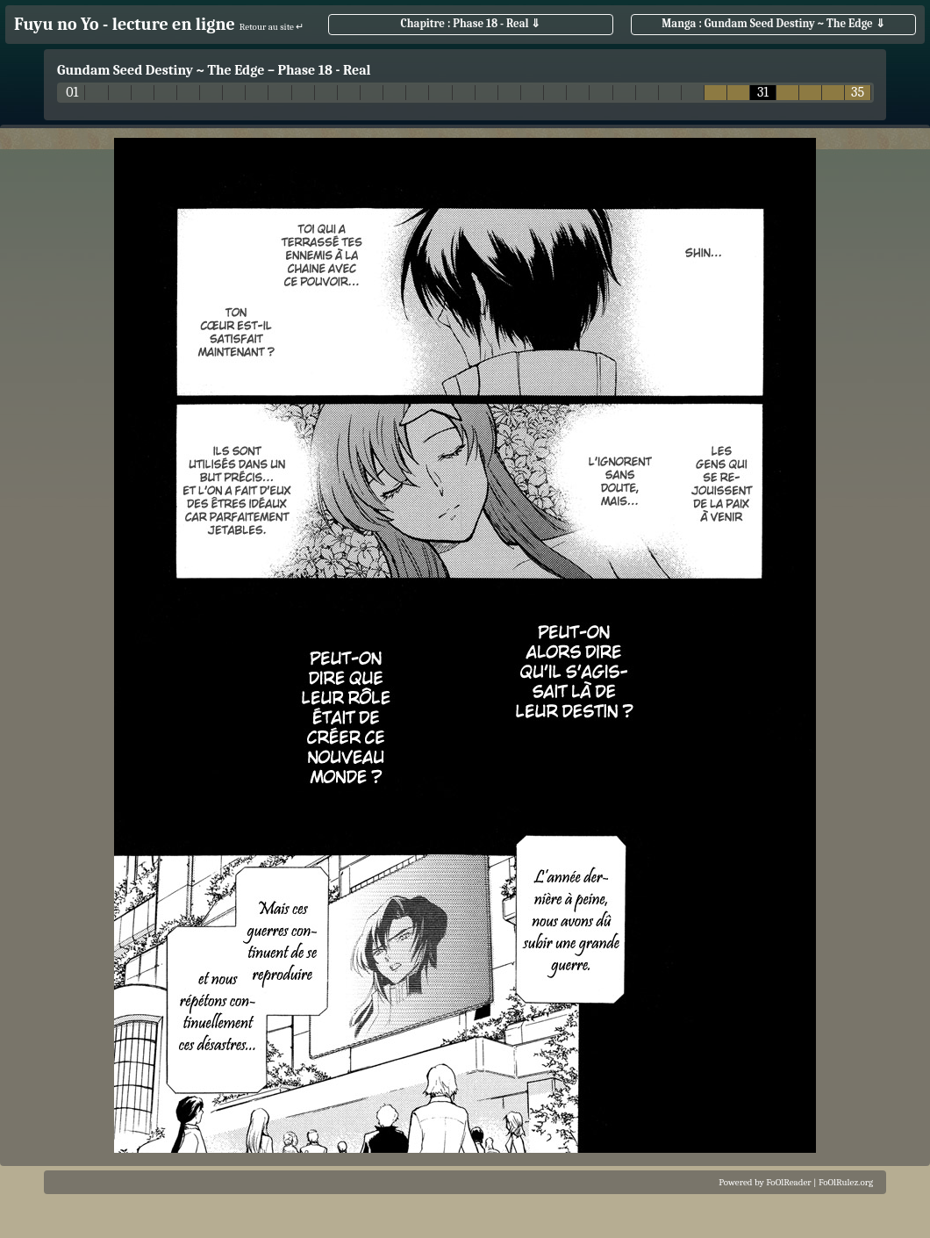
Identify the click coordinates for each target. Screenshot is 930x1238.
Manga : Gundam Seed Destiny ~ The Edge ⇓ (773, 23)
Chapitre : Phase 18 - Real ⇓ (471, 23)
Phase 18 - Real (323, 70)
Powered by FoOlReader (765, 1182)
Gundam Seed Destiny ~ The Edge (160, 70)
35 (857, 92)
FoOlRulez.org (846, 1182)
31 (763, 92)
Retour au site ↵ (272, 26)
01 (72, 92)
